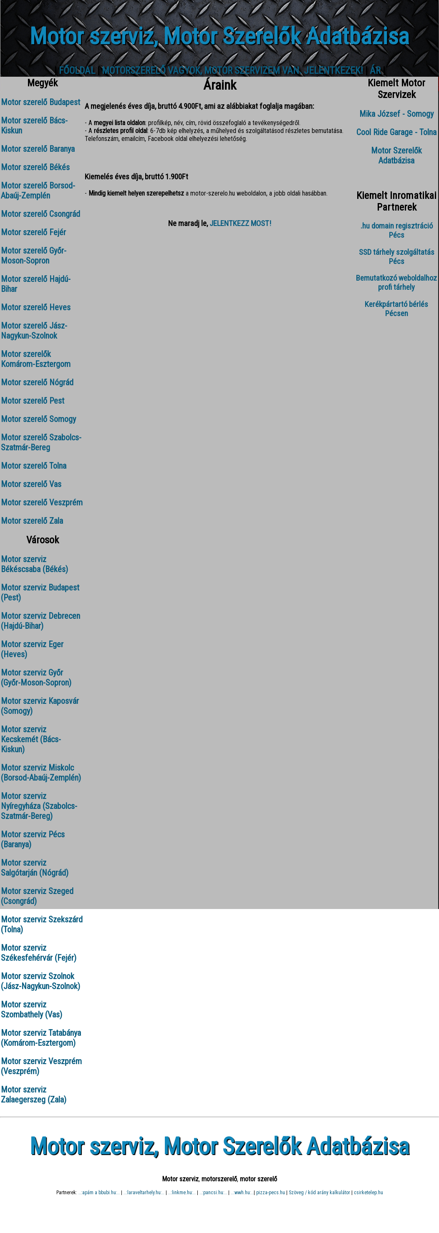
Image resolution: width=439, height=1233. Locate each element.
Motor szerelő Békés (35, 167)
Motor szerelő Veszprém (42, 502)
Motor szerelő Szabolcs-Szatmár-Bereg (41, 442)
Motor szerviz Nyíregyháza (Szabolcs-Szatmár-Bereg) (39, 806)
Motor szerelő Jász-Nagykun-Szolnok (34, 331)
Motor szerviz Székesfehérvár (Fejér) (38, 953)
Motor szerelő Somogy (38, 419)
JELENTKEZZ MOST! (240, 223)
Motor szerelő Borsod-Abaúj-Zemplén (38, 191)
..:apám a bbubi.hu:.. (99, 1192)
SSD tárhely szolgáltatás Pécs (396, 257)
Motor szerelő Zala (32, 521)
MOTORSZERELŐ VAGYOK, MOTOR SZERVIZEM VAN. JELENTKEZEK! (232, 70)
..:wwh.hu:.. (242, 1192)
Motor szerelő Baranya (38, 149)
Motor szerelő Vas (31, 484)
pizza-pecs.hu (270, 1192)
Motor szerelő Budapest (40, 102)
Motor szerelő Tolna (33, 466)
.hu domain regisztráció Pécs (397, 230)
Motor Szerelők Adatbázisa (396, 156)
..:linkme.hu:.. (182, 1192)
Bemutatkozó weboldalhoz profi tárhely (396, 283)
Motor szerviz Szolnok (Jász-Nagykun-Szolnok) (40, 981)
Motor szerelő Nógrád (37, 382)
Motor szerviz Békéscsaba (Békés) (34, 564)
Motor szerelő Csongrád (40, 214)
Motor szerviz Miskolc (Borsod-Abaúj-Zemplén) (41, 773)
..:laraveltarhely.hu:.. (144, 1192)
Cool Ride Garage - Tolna (396, 132)
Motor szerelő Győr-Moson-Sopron (33, 256)
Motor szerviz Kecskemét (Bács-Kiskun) (31, 739)
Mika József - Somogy (396, 114)
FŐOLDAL (77, 70)
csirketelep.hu (368, 1192)
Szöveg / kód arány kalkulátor (319, 1192)
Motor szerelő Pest (32, 401)
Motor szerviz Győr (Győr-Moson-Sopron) (36, 678)
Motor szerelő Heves (36, 307)
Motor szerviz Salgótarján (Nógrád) (34, 868)
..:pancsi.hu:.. (213, 1192)
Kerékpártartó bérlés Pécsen (396, 309)
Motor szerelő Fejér (33, 232)
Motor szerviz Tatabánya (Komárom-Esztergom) (41, 1038)
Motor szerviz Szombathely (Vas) (31, 1009)
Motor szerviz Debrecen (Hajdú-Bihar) (40, 621)
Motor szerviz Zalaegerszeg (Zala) (33, 1095)
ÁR (375, 70)
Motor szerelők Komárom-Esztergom (36, 359)
